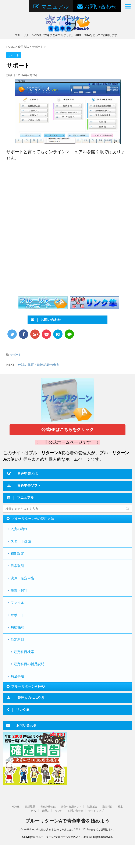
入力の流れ (19, 529)
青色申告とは (48, 806)
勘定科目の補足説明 (29, 664)
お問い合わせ (75, 810)
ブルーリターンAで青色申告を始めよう (67, 820)
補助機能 (17, 627)
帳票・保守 (19, 590)
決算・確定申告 (22, 578)
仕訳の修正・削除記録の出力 (38, 365)
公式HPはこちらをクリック (67, 429)
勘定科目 (17, 639)
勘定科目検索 (24, 652)
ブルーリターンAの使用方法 (32, 518)
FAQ (33, 810)
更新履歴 (30, 806)
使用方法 (92, 806)
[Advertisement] (42, 199)
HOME (15, 806)
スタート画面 (21, 541)
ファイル (17, 603)
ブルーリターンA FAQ (28, 686)
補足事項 (17, 676)
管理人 (45, 810)
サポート (15, 354)
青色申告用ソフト (71, 806)
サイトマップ (96, 810)
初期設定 (17, 553)
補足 (120, 806)
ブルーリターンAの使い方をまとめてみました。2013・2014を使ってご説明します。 (67, 829)
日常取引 (17, 566)
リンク (59, 810)
